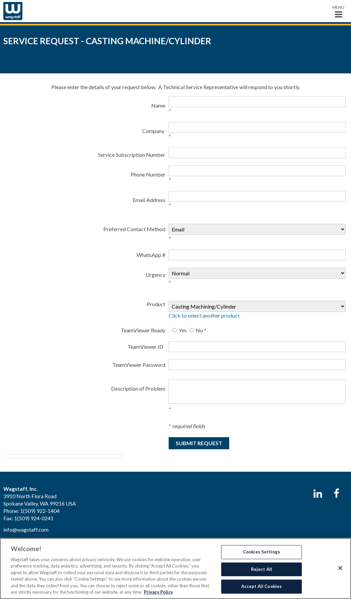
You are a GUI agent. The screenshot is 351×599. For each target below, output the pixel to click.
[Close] (340, 567)
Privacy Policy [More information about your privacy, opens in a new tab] (158, 592)
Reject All (261, 569)
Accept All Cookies (261, 586)
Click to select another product (204, 315)
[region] (175, 568)
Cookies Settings (261, 551)
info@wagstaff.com (26, 529)
